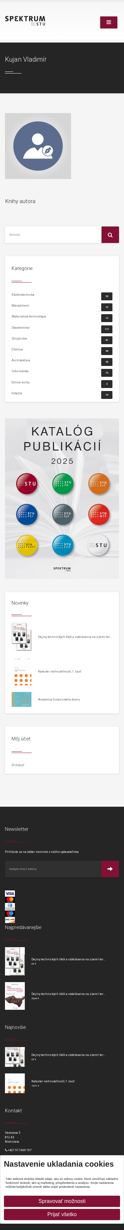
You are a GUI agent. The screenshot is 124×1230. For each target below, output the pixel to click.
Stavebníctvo (62, 329)
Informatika (62, 372)
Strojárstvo (62, 340)
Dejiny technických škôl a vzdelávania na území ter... (75, 637)
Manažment (62, 307)
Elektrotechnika (62, 296)
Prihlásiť (18, 765)
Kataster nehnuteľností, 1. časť (59, 671)
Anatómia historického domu (59, 699)
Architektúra (62, 362)
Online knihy (62, 384)
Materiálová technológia (62, 318)
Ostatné (62, 393)
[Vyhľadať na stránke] (53, 234)
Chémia (62, 351)
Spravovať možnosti (61, 1201)
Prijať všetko (62, 1214)
